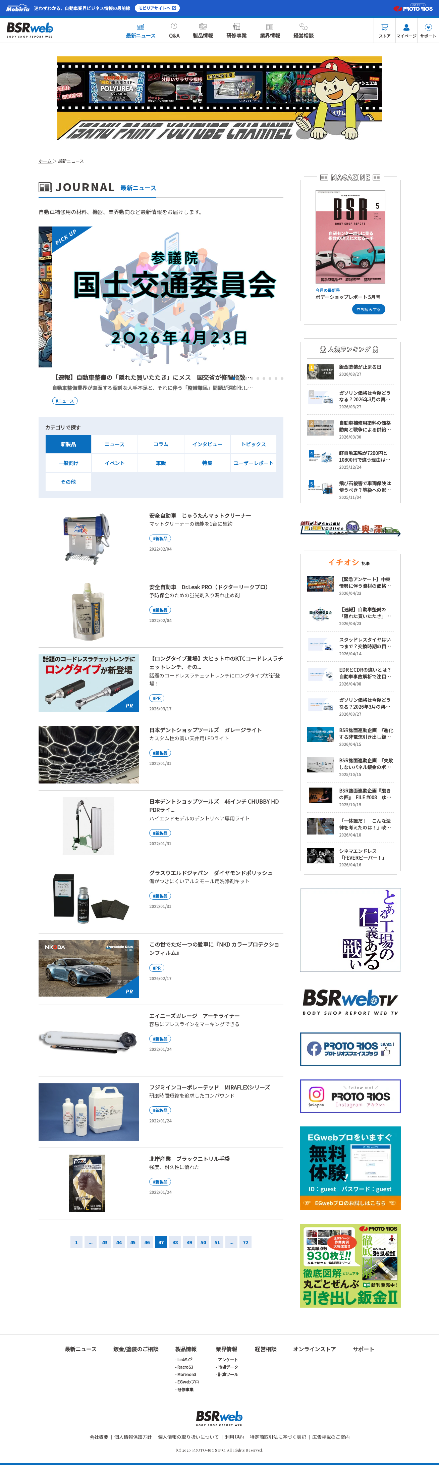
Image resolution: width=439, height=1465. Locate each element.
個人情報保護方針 (133, 1436)
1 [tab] (227, 378)
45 (132, 1242)
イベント (115, 462)
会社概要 (99, 1436)
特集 (207, 462)
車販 (161, 462)
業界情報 (270, 31)
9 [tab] (276, 378)
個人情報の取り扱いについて (188, 1436)
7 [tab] (264, 378)
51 (217, 1242)
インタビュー (207, 444)
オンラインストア (314, 1349)
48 (175, 1242)
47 (161, 1242)
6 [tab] (258, 378)
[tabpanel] (161, 316)
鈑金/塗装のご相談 (135, 1349)
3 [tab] (239, 378)
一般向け (68, 462)
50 (203, 1242)
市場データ (228, 1367)
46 (147, 1242)
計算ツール (228, 1374)
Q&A (174, 31)
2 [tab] (233, 378)
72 (245, 1242)
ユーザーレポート (253, 462)
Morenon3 (186, 1374)
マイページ (406, 31)
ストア (385, 31)
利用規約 (234, 1436)
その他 (68, 481)
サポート (428, 31)
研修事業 (236, 31)
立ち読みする (368, 309)
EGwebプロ (188, 1381)
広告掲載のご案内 (331, 1436)
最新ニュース (141, 31)
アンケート (228, 1359)
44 (118, 1242)
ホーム (46, 161)
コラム (160, 444)
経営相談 (303, 31)
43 (104, 1242)
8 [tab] (270, 378)
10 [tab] (282, 378)
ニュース (114, 444)
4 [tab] (245, 378)
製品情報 (203, 31)
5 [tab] (252, 378)
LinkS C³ (185, 1359)
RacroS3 (185, 1367)
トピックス (253, 444)
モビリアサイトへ (157, 8)
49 (189, 1242)
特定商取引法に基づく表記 (278, 1436)
